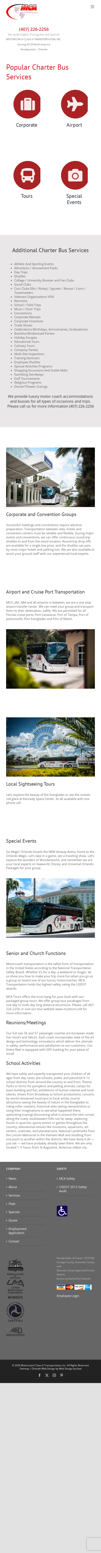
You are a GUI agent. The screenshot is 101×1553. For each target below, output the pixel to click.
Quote (13, 1220)
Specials (14, 1212)
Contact (14, 1241)
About (13, 1187)
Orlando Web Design (43, 1368)
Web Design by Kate (70, 1368)
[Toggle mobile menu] (93, 7)
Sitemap (24, 1368)
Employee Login (68, 1296)
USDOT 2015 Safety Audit (73, 1189)
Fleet (12, 1204)
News (12, 1178)
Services (14, 1195)
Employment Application (18, 1231)
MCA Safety (67, 1178)
